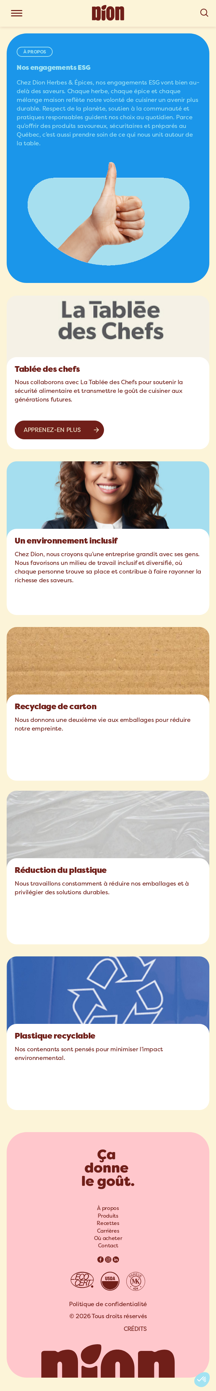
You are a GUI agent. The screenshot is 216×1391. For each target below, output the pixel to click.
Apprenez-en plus (52, 430)
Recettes (108, 1223)
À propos (108, 1208)
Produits (108, 1215)
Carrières (108, 1230)
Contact (108, 1245)
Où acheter (108, 1238)
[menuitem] (108, 1208)
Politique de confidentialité (108, 1304)
